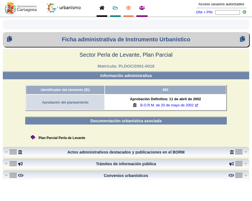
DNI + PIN (204, 12)
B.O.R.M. (169, 105)
